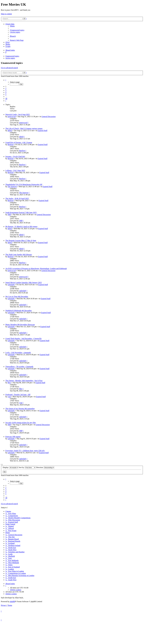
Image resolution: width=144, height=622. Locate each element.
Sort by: (27, 467)
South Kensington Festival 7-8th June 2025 (21, 212)
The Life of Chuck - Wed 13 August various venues (23, 128)
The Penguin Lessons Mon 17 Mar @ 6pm (20, 240)
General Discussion (49, 116)
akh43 (10, 130)
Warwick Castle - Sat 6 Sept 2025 (17, 114)
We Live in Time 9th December (16, 297)
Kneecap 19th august (12, 437)
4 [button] (5, 93)
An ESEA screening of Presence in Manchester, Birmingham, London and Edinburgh (36, 268)
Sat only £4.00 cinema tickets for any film (20, 423)
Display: (10, 467)
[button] (5, 80)
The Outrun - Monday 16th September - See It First (23, 381)
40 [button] (6, 99)
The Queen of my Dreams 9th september (20, 409)
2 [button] (5, 88)
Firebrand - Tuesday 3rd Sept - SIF (17, 395)
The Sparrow (12, 186)
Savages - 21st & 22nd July (15, 156)
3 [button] (5, 90)
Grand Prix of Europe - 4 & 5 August (18, 142)
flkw (9, 383)
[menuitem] (12, 26)
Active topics (10, 58)
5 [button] (5, 95)
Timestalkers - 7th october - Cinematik (19, 367)
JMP (9, 215)
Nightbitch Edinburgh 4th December (18, 311)
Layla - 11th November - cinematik (18, 353)
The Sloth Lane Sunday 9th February (18, 254)
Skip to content (6, 14)
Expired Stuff (42, 130)
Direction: (45, 467)
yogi (9, 397)
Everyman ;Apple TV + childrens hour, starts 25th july (25, 451)
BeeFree (11, 144)
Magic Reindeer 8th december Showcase (20, 325)
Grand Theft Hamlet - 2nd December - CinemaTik (23, 339)
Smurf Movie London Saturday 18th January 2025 (23, 282)
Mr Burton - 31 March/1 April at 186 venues (21, 226)
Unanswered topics (12, 56)
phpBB (12, 601)
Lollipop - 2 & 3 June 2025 (15, 170)
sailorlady (11, 285)
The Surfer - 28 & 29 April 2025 (17, 198)
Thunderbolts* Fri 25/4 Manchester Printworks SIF (23, 184)
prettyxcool (12, 116)
